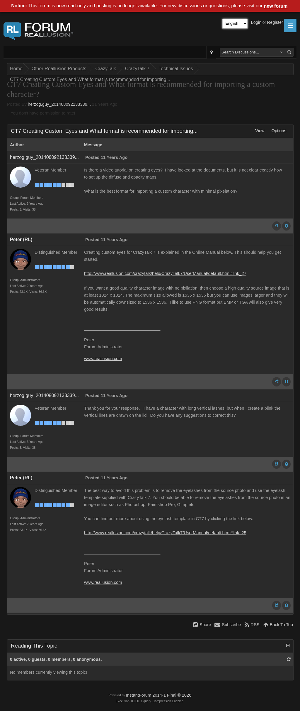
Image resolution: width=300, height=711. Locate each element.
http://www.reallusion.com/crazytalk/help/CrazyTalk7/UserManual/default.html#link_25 (165, 532)
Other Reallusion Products (59, 68)
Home (16, 68)
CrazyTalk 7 (137, 68)
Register (275, 22)
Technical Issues (175, 68)
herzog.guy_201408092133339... (59, 104)
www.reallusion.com (103, 358)
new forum (276, 6)
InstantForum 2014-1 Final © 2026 (158, 695)
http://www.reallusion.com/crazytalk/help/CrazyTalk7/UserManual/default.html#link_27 (165, 273)
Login (256, 22)
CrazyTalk (105, 68)
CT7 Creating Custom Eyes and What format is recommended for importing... (90, 79)
